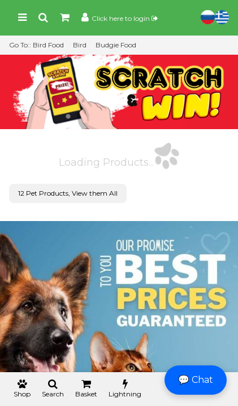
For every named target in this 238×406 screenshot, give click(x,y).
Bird (79, 45)
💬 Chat (195, 379)
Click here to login (125, 18)
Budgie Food (116, 45)
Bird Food (48, 45)
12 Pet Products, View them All (68, 193)
